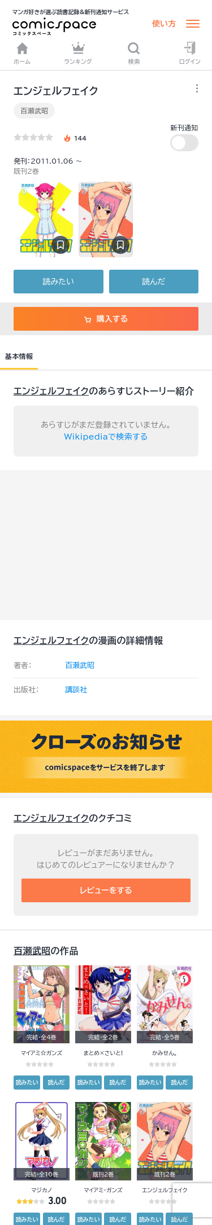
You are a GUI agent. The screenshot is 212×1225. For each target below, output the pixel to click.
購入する (106, 319)
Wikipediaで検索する (106, 437)
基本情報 (19, 356)
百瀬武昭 (34, 110)
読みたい (58, 282)
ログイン (190, 53)
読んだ (153, 282)
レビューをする (106, 890)
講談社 (76, 689)
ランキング (78, 53)
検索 (133, 53)
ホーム (22, 53)
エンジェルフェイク (51, 391)
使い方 (164, 24)
